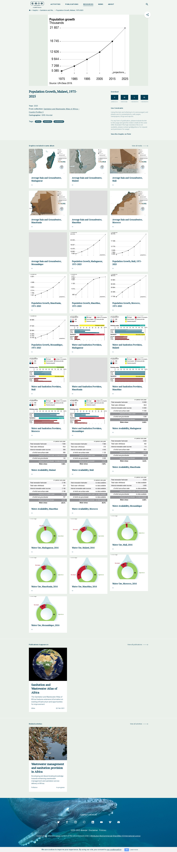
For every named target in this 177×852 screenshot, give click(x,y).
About (111, 4)
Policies (102, 830)
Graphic (35, 10)
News (100, 4)
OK (127, 850)
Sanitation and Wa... (47, 10)
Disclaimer (93, 830)
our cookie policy (114, 850)
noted (58, 836)
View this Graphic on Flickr (121, 134)
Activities (55, 4)
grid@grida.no (134, 127)
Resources (88, 4)
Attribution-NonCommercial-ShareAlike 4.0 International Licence (115, 836)
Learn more (134, 850)
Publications (71, 4)
